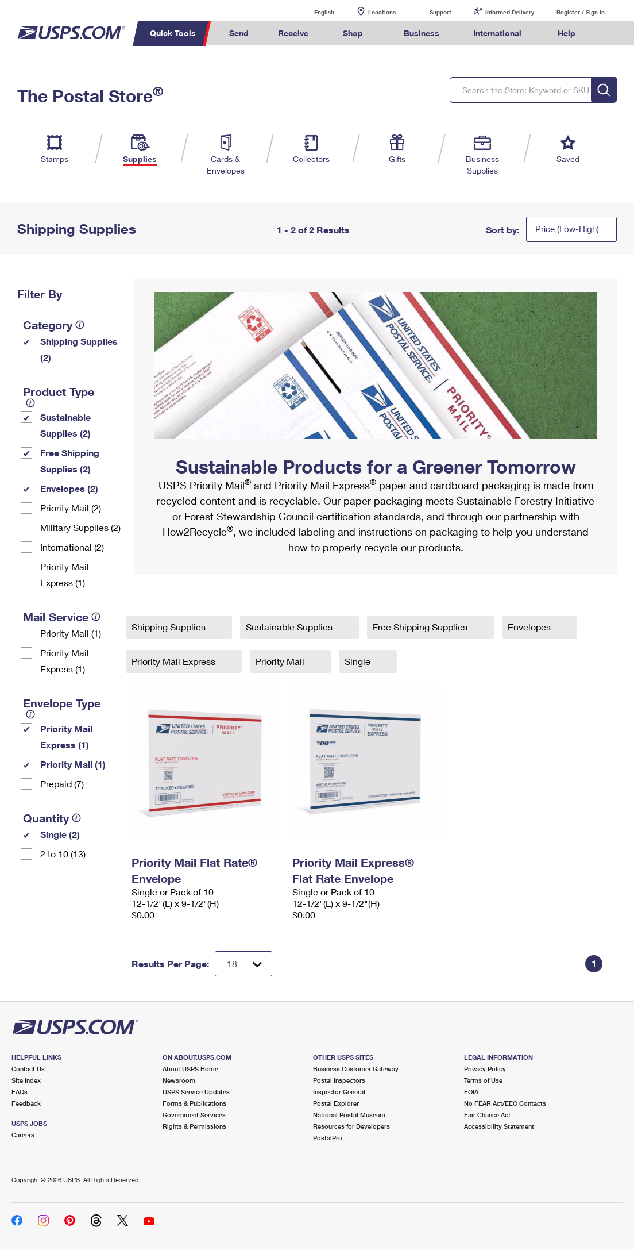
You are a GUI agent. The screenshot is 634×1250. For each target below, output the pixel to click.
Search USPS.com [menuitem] (611, 33)
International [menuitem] (497, 33)
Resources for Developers (351, 1126)
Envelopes (530, 626)
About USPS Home (190, 1068)
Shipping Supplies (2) (79, 349)
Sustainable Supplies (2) (65, 425)
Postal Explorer (336, 1103)
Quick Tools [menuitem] (173, 33)
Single (359, 661)
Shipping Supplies (170, 626)
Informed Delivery (509, 12)
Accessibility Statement (499, 1126)
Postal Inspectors (339, 1080)
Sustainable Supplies (290, 626)
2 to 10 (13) (63, 853)
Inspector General (339, 1091)
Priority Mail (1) (70, 633)
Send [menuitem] (239, 33)
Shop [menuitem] (353, 33)
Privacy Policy (485, 1068)
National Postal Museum (349, 1114)
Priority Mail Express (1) (64, 574)
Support (440, 12)
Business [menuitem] (421, 33)
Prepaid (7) (62, 783)
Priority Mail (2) (70, 507)
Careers (22, 1135)
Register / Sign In (580, 12)
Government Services (194, 1114)
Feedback (26, 1103)
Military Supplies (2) (80, 527)
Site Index (26, 1080)
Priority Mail (281, 661)
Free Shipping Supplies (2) (69, 460)
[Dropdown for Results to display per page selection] (243, 963)
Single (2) (60, 834)
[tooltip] (79, 324)
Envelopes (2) (69, 488)
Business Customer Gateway (356, 1068)
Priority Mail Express (175, 661)
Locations (382, 12)
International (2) (72, 546)
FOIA (471, 1091)
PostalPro (327, 1137)
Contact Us (28, 1068)
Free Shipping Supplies (421, 626)
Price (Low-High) (567, 229)
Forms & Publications (194, 1103)
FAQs (19, 1091)
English (312, 11)
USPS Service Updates (196, 1091)
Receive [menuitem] (293, 33)
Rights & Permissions (194, 1126)
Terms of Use (483, 1080)
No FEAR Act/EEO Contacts (505, 1103)
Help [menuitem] (566, 33)
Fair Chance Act (487, 1114)
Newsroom (179, 1080)
